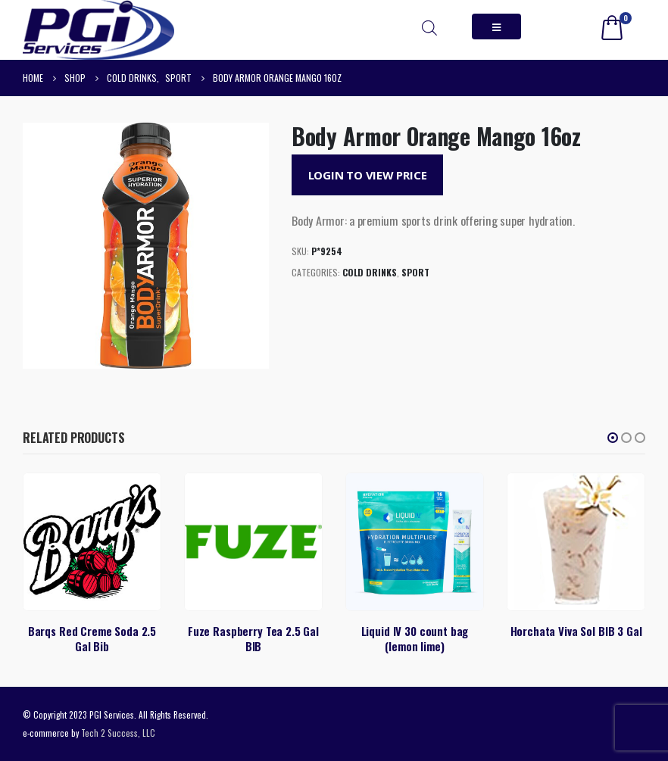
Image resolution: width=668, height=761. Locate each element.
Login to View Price (367, 174)
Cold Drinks (369, 272)
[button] (613, 438)
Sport (415, 272)
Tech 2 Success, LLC (118, 732)
